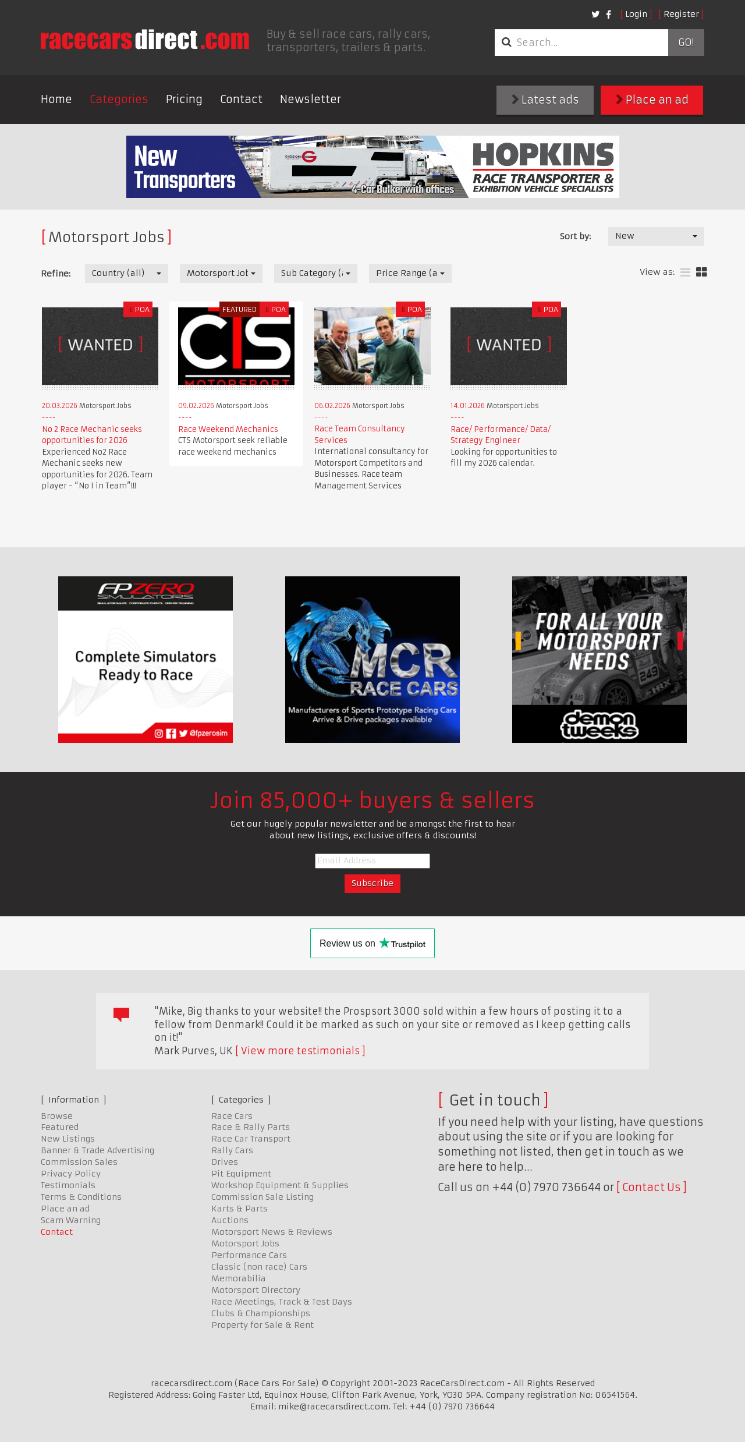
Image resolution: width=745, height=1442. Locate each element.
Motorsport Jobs (245, 1243)
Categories (119, 99)
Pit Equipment (241, 1173)
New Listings (68, 1138)
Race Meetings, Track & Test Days (281, 1301)
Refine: (55, 273)
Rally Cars (232, 1150)
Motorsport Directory (255, 1290)
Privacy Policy (71, 1173)
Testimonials (68, 1185)
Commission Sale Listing (262, 1197)
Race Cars (232, 1116)
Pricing (184, 99)
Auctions (230, 1220)
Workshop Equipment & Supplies (280, 1185)
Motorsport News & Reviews (271, 1232)
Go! (686, 42)
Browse (57, 1116)
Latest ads (545, 100)
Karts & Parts (239, 1208)
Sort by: (575, 236)
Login (636, 14)
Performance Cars (249, 1255)
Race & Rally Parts (250, 1127)
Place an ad (652, 100)
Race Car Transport (250, 1138)
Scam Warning (71, 1220)
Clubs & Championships (260, 1313)
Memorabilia (238, 1278)
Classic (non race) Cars (259, 1267)
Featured (60, 1127)
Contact (241, 99)
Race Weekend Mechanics (228, 429)
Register (681, 14)
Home (56, 99)
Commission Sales (79, 1162)
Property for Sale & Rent (262, 1325)
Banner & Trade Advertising (97, 1150)
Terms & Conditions (81, 1197)
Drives (224, 1162)
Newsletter (310, 99)
